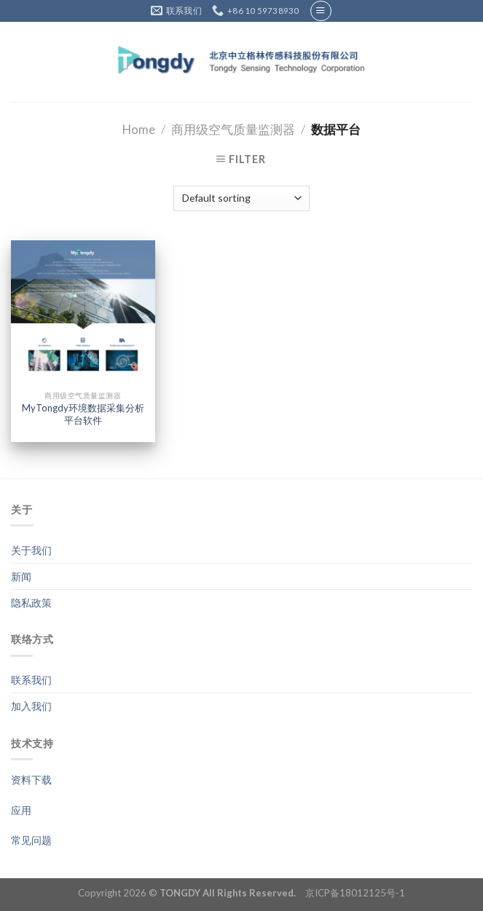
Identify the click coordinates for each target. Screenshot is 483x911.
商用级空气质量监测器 (233, 129)
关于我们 (31, 550)
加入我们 (31, 706)
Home (138, 129)
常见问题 (31, 840)
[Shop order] (241, 198)
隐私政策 (31, 602)
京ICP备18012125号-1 (355, 893)
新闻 (21, 576)
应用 (21, 810)
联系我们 (31, 680)
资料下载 (31, 779)
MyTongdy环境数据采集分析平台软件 (83, 414)
